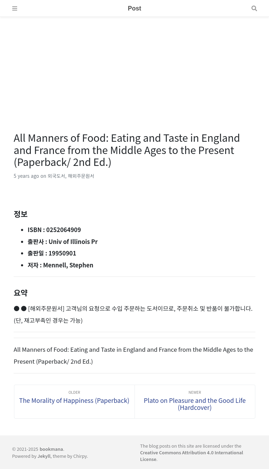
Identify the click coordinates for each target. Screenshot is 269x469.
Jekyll (43, 456)
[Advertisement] (134, 66)
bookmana (51, 449)
